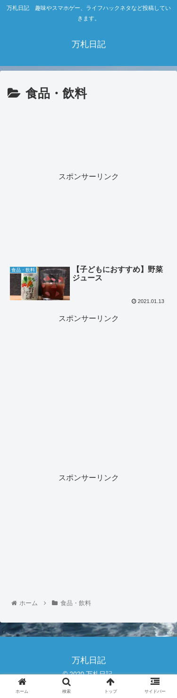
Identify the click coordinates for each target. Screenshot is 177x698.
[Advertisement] (88, 132)
